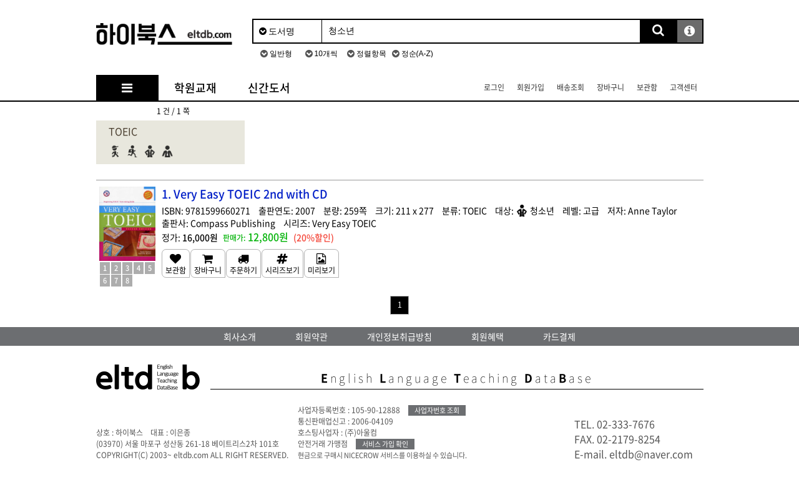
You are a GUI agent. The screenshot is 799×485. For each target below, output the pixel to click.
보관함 (647, 87)
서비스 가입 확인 (385, 444)
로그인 (494, 87)
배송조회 (570, 87)
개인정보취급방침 (399, 336)
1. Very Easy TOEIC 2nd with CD (245, 194)
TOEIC (123, 131)
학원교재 (195, 87)
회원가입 (530, 87)
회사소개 (239, 336)
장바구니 (610, 87)
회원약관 (311, 336)
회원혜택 (487, 336)
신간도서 (269, 87)
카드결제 (559, 336)
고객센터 (683, 87)
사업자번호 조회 (436, 410)
